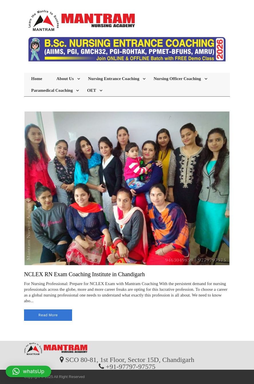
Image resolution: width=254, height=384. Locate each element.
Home (36, 78)
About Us (65, 78)
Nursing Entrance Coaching (113, 78)
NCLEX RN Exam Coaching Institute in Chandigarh (84, 274)
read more (48, 315)
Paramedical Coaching (52, 90)
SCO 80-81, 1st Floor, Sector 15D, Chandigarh (130, 359)
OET (91, 90)
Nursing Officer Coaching (177, 78)
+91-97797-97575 (131, 366)
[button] (28, 371)
